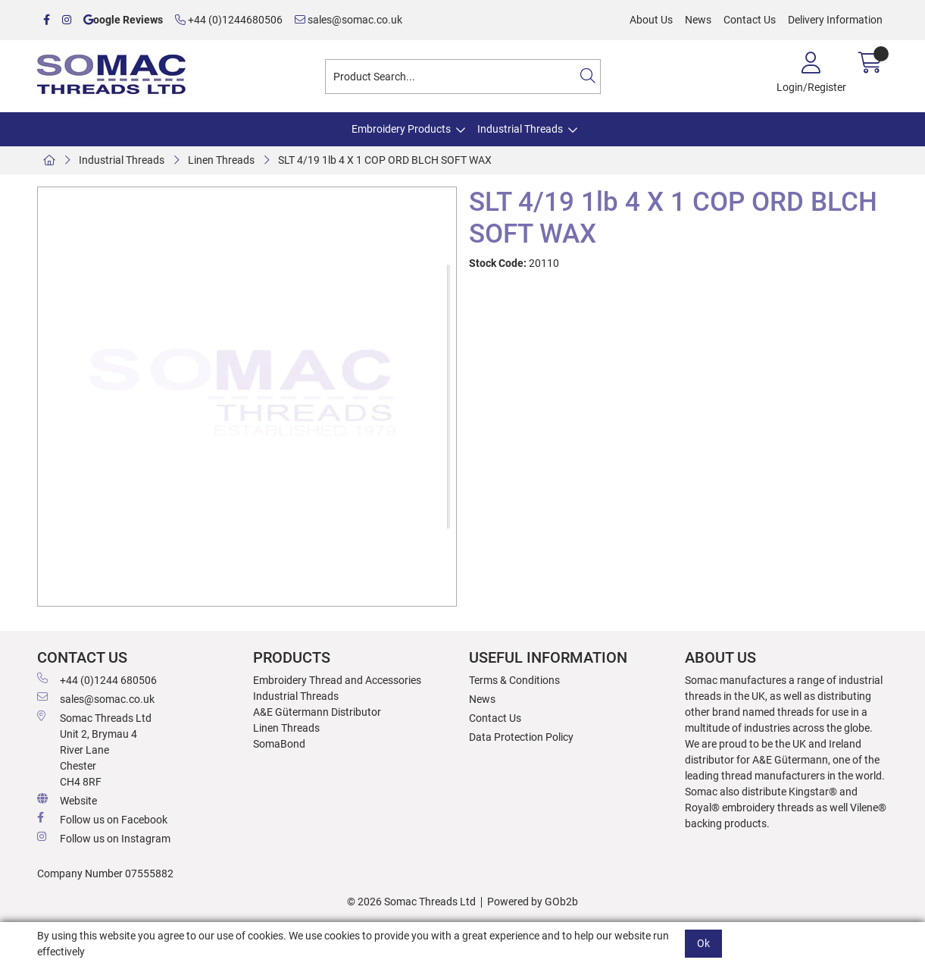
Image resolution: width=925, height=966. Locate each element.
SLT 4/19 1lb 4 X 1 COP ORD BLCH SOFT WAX (385, 160)
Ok (703, 943)
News (698, 20)
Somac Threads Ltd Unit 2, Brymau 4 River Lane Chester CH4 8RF (94, 749)
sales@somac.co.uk (348, 20)
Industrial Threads (520, 129)
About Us (651, 20)
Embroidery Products (401, 129)
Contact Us (749, 20)
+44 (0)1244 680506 (97, 679)
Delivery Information (835, 20)
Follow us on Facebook (102, 819)
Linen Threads (221, 160)
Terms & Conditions (514, 680)
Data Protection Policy (521, 737)
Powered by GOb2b (532, 901)
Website (67, 800)
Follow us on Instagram (103, 838)
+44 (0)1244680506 (229, 20)
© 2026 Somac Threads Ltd (411, 901)
